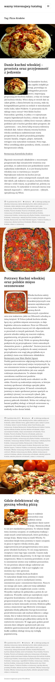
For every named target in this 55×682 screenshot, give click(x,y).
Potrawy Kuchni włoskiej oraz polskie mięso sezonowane (24, 282)
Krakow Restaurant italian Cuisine (38, 427)
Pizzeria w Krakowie (28, 211)
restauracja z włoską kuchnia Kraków (24, 217)
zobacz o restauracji (17, 224)
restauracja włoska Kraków (20, 441)
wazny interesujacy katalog (23, 6)
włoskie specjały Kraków (40, 670)
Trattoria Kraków (43, 220)
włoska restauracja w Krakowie (27, 454)
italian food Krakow (34, 425)
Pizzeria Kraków (15, 211)
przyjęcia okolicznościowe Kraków (15, 656)
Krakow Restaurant (19, 208)
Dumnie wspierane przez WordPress (17, 679)
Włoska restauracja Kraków (20, 450)
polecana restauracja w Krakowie (35, 654)
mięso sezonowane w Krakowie (30, 432)
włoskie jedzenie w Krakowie (20, 456)
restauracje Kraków (16, 443)
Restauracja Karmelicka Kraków (18, 153)
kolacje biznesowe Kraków (22, 649)
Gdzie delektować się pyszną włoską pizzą (21, 502)
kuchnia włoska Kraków (35, 208)
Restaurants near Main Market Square (23, 220)
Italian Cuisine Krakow (19, 425)
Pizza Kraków (38, 652)
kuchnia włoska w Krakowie (30, 429)
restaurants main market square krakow (18, 445)
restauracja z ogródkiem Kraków (22, 661)
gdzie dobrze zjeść (32, 206)
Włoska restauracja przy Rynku (21, 452)
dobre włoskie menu (18, 206)
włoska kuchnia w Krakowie (21, 222)
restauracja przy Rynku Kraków (29, 215)
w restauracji (31, 447)
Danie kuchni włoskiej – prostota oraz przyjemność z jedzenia (26, 68)
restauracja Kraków (11, 215)
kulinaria (28, 202)
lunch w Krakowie (27, 652)
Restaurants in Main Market (33, 443)
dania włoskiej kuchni (25, 204)
